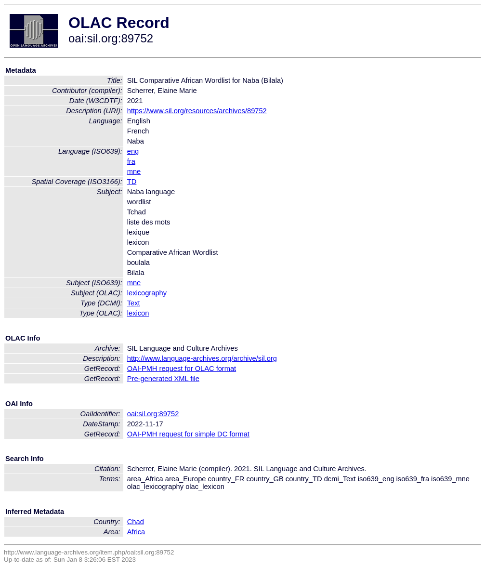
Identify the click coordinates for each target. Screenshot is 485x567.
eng (133, 151)
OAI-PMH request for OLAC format (181, 368)
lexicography (147, 293)
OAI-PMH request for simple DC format (188, 434)
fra (131, 161)
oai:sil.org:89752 (153, 414)
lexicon (138, 313)
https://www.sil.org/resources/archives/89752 (197, 111)
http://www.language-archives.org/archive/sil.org (202, 358)
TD (132, 181)
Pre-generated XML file (163, 378)
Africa (136, 532)
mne (134, 171)
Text (133, 303)
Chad (135, 522)
